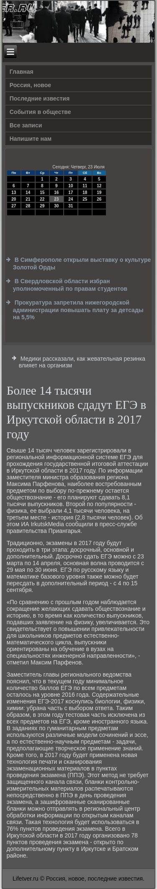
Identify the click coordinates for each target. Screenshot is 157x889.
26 (99, 199)
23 (56, 199)
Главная (21, 71)
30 (56, 206)
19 (99, 192)
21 (28, 199)
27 (13, 206)
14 (28, 192)
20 (13, 199)
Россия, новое (30, 85)
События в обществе (40, 112)
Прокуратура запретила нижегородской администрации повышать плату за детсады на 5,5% (78, 309)
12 (99, 185)
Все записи (26, 125)
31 (70, 206)
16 (56, 192)
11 (84, 185)
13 (13, 192)
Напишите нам (30, 138)
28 (28, 206)
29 (42, 206)
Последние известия (39, 98)
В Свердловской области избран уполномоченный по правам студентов (70, 285)
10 (70, 185)
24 (70, 199)
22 (42, 199)
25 (84, 199)
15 (42, 192)
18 (84, 192)
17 (70, 192)
